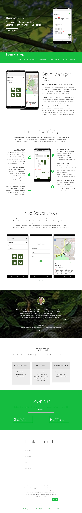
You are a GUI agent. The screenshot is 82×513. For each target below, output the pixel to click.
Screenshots (43, 60)
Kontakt (72, 60)
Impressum (44, 509)
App (24, 60)
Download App (11, 30)
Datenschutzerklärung (55, 509)
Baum (15, 54)
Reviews (51, 60)
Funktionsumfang (32, 60)
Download (65, 60)
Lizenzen (57, 60)
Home (19, 60)
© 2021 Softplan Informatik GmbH (30, 509)
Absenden (55, 499)
